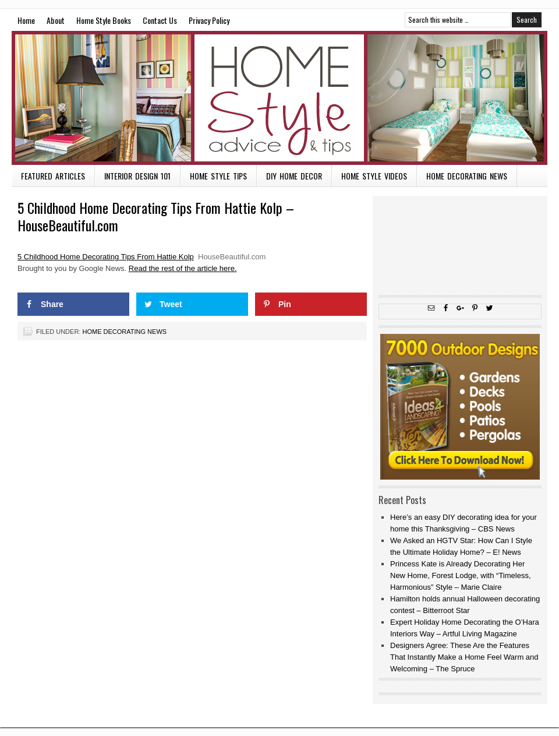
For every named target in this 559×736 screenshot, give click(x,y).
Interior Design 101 (137, 176)
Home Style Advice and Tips (279, 98)
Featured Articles (53, 176)
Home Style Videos (374, 176)
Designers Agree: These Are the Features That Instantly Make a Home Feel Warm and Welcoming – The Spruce (464, 657)
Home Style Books (103, 20)
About (56, 20)
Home (26, 20)
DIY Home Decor (294, 176)
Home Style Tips (218, 176)
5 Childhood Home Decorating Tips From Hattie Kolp (105, 256)
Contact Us (160, 20)
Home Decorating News (466, 176)
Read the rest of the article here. (183, 268)
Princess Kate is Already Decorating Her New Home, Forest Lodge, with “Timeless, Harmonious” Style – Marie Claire (460, 575)
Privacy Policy (209, 20)
